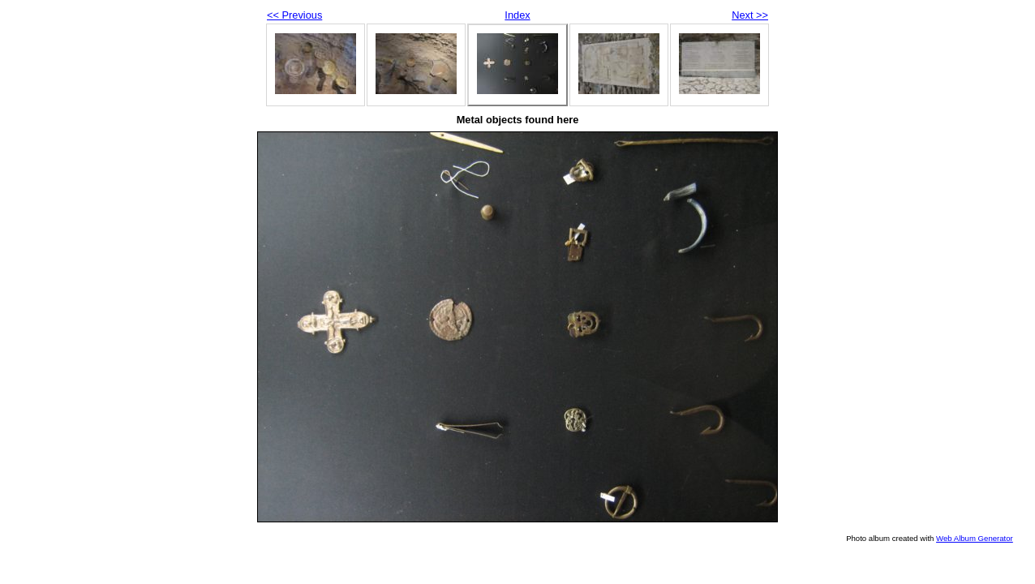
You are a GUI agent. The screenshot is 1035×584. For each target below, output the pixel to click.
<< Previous (294, 15)
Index (517, 15)
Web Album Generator (974, 538)
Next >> (750, 15)
